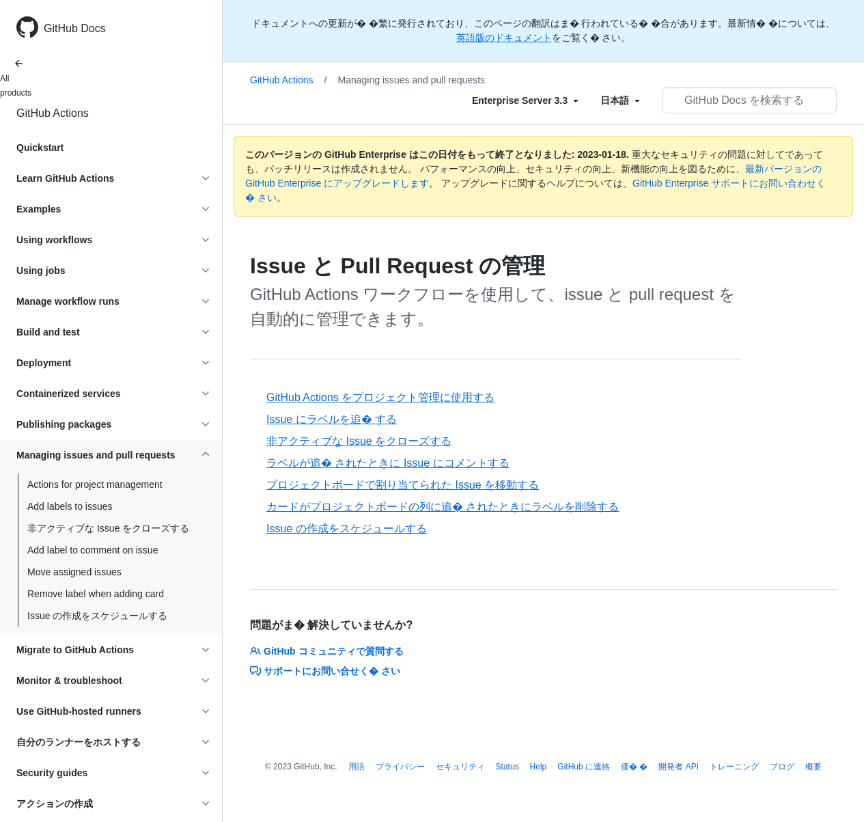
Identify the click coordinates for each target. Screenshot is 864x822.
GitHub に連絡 (583, 766)
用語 (356, 766)
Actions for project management (95, 484)
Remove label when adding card (95, 593)
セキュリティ (460, 766)
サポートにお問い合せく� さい (325, 671)
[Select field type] (525, 100)
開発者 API (678, 766)
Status (507, 766)
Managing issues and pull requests (412, 79)
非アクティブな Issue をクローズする (108, 528)
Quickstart (40, 147)
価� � (634, 766)
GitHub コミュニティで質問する (327, 651)
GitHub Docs (75, 28)
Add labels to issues (70, 506)
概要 (813, 766)
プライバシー (400, 766)
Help (538, 766)
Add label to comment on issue (92, 550)
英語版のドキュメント (504, 37)
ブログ (782, 766)
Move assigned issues (74, 571)
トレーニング (734, 766)
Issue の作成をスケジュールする (97, 615)
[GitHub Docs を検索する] (749, 100)
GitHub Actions (52, 113)
